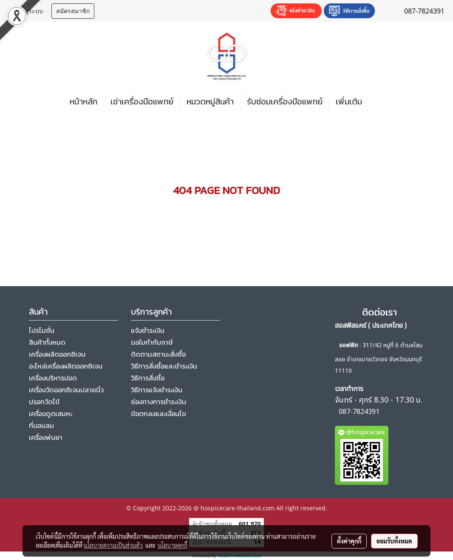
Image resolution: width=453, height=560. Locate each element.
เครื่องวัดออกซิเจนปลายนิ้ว (66, 390)
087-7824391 (359, 412)
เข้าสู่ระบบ (29, 11)
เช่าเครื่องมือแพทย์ (141, 101)
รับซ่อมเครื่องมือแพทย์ (285, 101)
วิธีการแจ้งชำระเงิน (156, 390)
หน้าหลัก (83, 101)
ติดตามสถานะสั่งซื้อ (158, 354)
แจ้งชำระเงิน (147, 330)
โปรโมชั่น (41, 330)
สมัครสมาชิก (73, 11)
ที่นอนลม (41, 425)
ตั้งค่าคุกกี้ (349, 541)
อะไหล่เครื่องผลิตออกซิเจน (65, 366)
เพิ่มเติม (349, 101)
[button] (381, 101)
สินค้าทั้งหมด (47, 342)
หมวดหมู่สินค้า (210, 101)
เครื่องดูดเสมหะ (50, 413)
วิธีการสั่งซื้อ (147, 378)
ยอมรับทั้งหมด (394, 541)
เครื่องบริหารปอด (53, 378)
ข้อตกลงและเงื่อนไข (158, 413)
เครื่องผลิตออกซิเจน (57, 354)
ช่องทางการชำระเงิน (158, 402)
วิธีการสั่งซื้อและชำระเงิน (164, 366)
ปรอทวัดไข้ (44, 402)
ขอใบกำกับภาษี (152, 342)
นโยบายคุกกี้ (172, 545)
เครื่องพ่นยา (45, 437)
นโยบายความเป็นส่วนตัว (113, 545)
